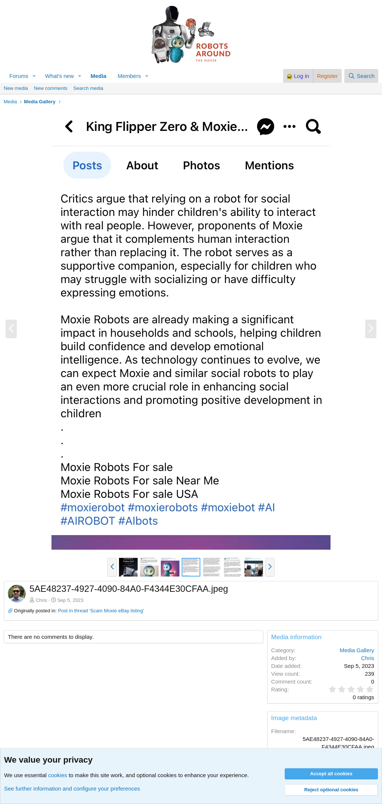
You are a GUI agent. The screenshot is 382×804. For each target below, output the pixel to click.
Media (99, 76)
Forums (18, 76)
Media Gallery (356, 650)
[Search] (361, 76)
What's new (59, 76)
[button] (34, 76)
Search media (88, 88)
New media (16, 88)
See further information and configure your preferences (72, 788)
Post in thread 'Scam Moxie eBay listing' (101, 610)
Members (129, 76)
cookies (57, 775)
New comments (51, 88)
